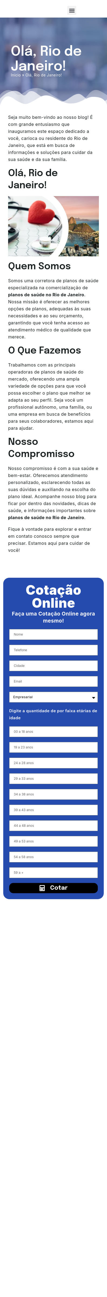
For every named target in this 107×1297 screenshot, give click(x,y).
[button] (71, 10)
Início (16, 75)
